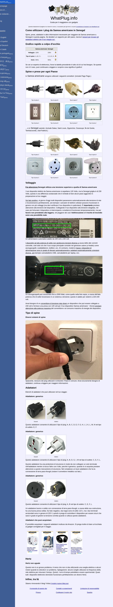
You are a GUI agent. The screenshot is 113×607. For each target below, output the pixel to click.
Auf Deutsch (5, 45)
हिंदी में (5, 65)
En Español (5, 41)
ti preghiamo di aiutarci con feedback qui (88, 26)
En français (7, 57)
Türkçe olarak (8, 85)
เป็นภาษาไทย (8, 93)
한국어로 (6, 89)
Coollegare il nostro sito (65, 592)
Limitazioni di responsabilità (90, 588)
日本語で (6, 69)
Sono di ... (5, 10)
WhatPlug (7, 2)
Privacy (39, 592)
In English (5, 37)
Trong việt (6, 81)
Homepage (5, 6)
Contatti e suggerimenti (65, 588)
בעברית (5, 97)
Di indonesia (7, 77)
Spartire (90, 592)
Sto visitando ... (7, 14)
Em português (8, 53)
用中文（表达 (8, 61)
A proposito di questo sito (39, 588)
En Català (5, 49)
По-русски (7, 73)
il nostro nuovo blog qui (61, 583)
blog (2, 21)
